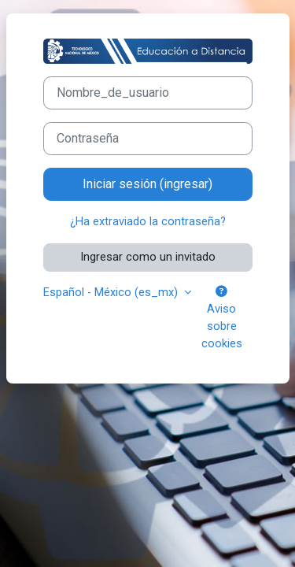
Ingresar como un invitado (148, 257)
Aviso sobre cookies (221, 318)
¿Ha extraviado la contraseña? (148, 221)
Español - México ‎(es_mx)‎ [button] (112, 292)
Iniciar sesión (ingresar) (147, 183)
